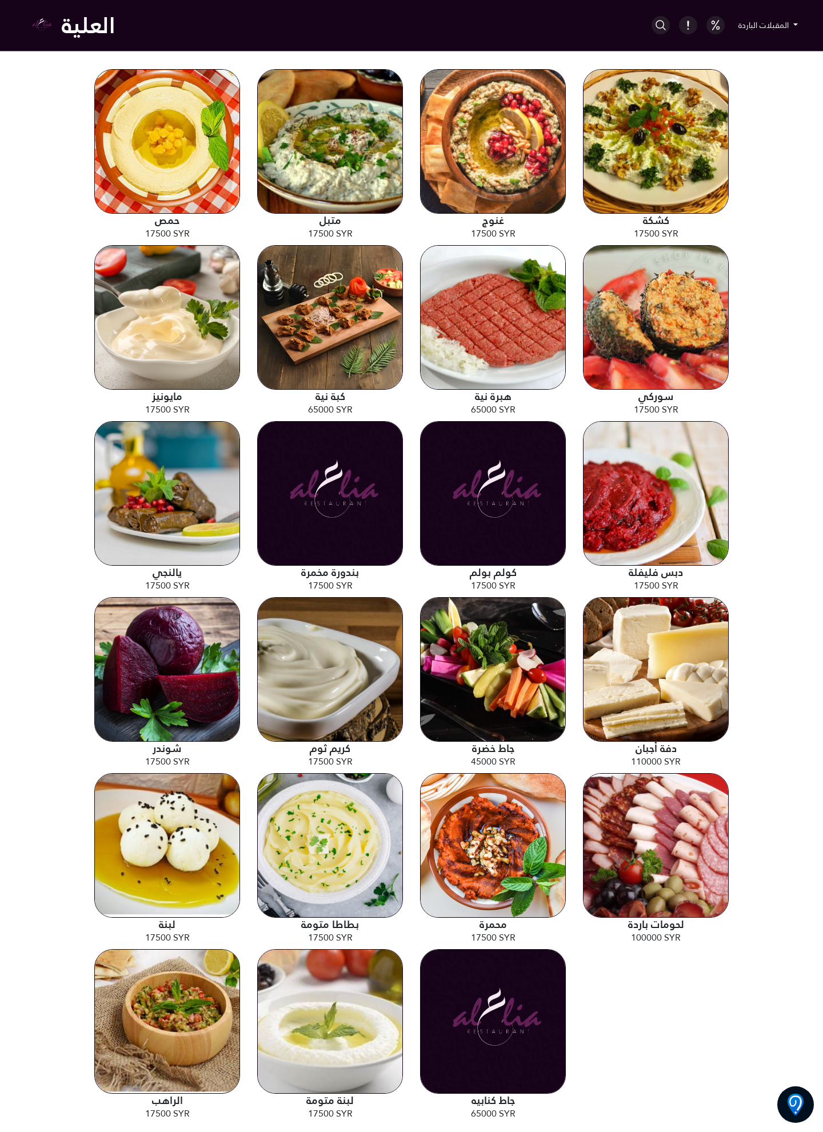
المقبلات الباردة (764, 25)
